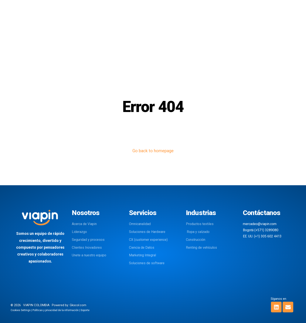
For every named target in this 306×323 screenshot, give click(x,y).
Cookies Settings (21, 310)
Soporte (85, 310)
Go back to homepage (153, 150)
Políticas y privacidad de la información (56, 310)
